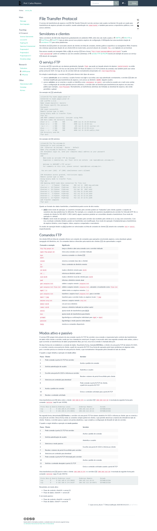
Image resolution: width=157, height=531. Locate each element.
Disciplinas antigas (25, 59)
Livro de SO (23, 40)
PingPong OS (24, 43)
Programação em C (25, 56)
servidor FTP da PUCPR (99, 54)
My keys (22, 90)
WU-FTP (127, 38)
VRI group (25, 74)
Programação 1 (24, 49)
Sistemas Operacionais (26, 36)
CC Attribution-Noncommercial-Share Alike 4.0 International (39, 523)
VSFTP (118, 38)
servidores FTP (46, 42)
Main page (23, 21)
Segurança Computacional (27, 46)
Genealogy (23, 87)
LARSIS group (26, 71)
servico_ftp (28, 10)
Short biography (24, 24)
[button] (123, 3)
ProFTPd (44, 40)
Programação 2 (24, 52)
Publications (23, 68)
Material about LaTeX (26, 84)
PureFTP (55, 40)
